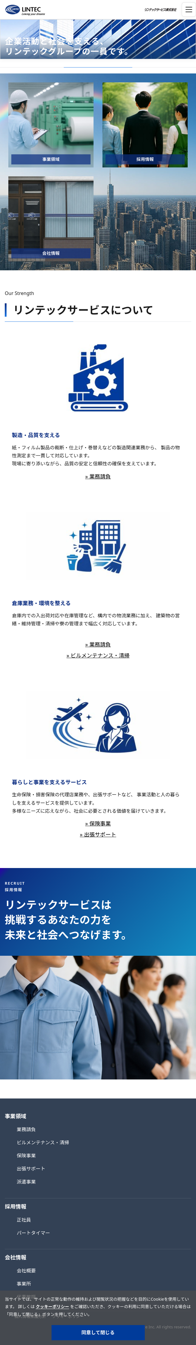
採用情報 (15, 1206)
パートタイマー (33, 1233)
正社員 (24, 1220)
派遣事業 (26, 1181)
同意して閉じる (98, 1332)
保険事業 (26, 1155)
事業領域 (15, 1116)
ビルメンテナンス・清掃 (43, 1142)
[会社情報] (51, 218)
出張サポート (31, 1168)
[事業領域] (51, 124)
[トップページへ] (24, 9)
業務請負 (26, 1129)
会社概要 (26, 1270)
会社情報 (15, 1257)
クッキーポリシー (52, 1306)
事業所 (24, 1283)
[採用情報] (145, 124)
